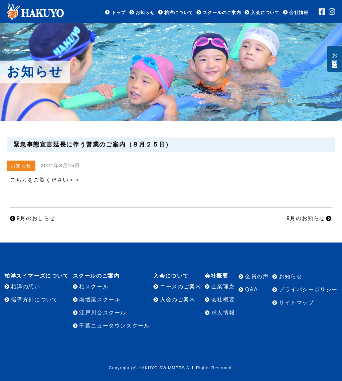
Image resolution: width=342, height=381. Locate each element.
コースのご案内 (180, 286)
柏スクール (94, 286)
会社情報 (298, 12)
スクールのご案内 (222, 12)
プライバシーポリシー (308, 289)
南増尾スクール (99, 299)
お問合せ (335, 56)
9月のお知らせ (306, 218)
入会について (265, 12)
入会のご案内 (177, 299)
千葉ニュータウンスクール (114, 325)
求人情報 (223, 312)
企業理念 (223, 286)
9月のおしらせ (36, 218)
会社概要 (223, 299)
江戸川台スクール (102, 312)
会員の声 (257, 276)
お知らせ (145, 12)
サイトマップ (296, 302)
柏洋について (178, 12)
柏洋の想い (25, 286)
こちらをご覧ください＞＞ (45, 180)
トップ (119, 12)
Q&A (251, 289)
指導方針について (34, 299)
